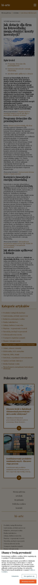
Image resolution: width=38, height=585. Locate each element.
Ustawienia (15, 576)
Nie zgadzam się (29, 576)
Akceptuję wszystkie (28, 581)
